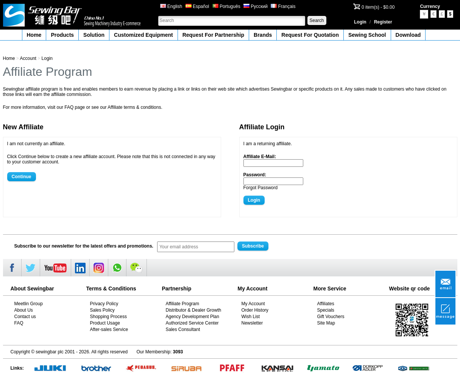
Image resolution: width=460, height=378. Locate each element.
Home (34, 35)
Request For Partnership (213, 35)
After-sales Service (109, 329)
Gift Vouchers (331, 316)
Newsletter (252, 323)
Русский (255, 6)
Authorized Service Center (192, 323)
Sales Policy (102, 310)
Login (360, 22)
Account (28, 58)
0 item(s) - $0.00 (378, 7)
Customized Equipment (143, 35)
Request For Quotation (310, 35)
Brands (263, 35)
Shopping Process (108, 316)
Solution (93, 35)
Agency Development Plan (192, 316)
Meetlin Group (28, 303)
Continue (21, 176)
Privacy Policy (104, 303)
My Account (253, 303)
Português (226, 6)
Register (383, 22)
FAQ (18, 323)
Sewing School (367, 35)
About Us (23, 310)
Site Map (326, 323)
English (171, 6)
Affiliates (325, 303)
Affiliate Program (182, 303)
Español (197, 6)
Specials (325, 310)
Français (283, 6)
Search (316, 20)
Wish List (251, 316)
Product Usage (105, 323)
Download (408, 35)
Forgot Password (260, 187)
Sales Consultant (183, 329)
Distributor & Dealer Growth (193, 310)
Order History (255, 310)
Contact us (25, 316)
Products (62, 35)
